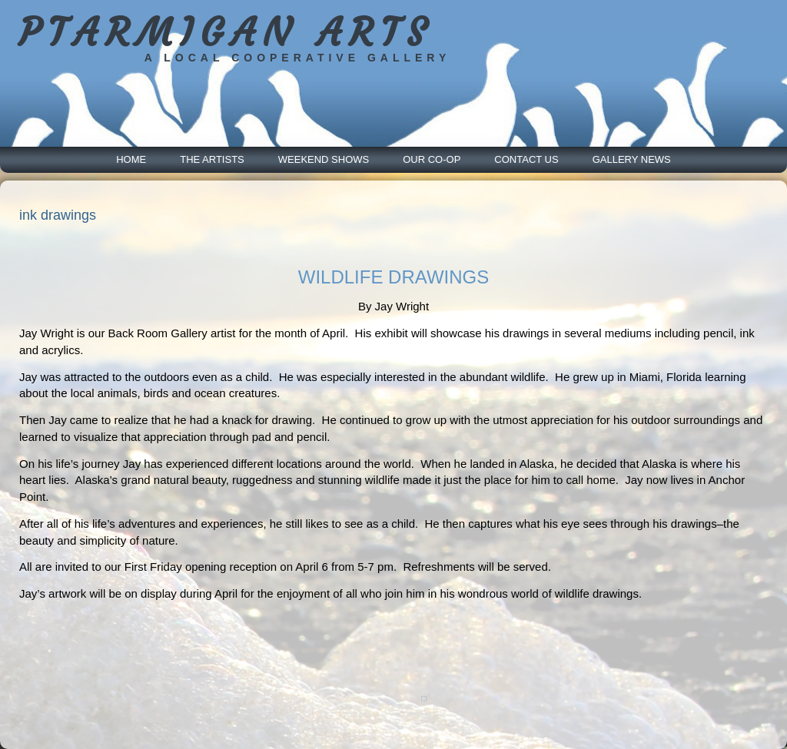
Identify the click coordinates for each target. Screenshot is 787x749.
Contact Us (526, 159)
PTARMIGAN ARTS (225, 32)
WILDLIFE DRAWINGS (393, 277)
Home (131, 159)
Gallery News (632, 159)
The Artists (212, 159)
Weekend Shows (323, 159)
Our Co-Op (431, 159)
